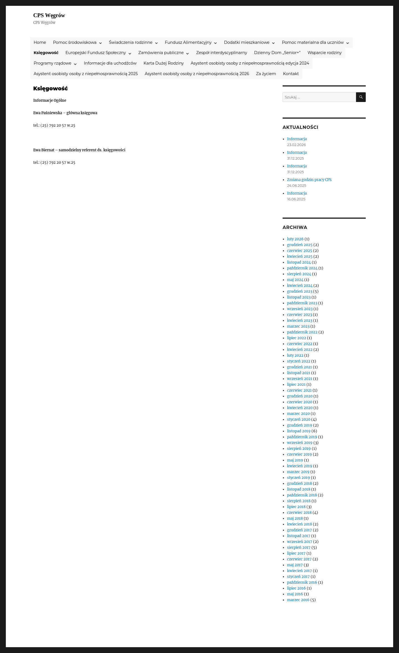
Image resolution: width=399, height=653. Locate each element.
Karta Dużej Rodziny (164, 63)
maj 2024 (295, 279)
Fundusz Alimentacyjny (188, 42)
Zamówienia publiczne (161, 52)
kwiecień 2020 (300, 407)
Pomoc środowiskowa (74, 42)
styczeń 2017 (298, 576)
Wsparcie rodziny (325, 52)
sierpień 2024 (299, 274)
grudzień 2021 (299, 367)
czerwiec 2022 (299, 343)
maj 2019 (295, 460)
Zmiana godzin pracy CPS (309, 179)
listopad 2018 (298, 489)
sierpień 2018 (299, 501)
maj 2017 (295, 565)
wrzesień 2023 (300, 309)
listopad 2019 (299, 431)
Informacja (297, 139)
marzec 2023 (298, 326)
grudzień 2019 (299, 425)
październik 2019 (302, 437)
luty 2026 (295, 239)
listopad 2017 (298, 536)
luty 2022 (295, 355)
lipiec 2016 (296, 588)
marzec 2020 (298, 413)
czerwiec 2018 (299, 512)
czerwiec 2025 (299, 250)
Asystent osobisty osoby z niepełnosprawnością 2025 (86, 73)
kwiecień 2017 (299, 570)
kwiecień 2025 (300, 256)
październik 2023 (302, 303)
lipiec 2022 (296, 338)
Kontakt (291, 73)
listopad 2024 (299, 262)
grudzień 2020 (300, 396)
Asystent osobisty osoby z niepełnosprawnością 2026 (197, 73)
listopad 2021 (298, 373)
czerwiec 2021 (299, 390)
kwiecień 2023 (299, 320)
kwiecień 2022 (300, 349)
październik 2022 (302, 332)
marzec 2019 (298, 472)
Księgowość (46, 52)
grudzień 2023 (299, 291)
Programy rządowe (52, 63)
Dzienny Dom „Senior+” (277, 52)
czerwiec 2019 (299, 454)
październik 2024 (302, 268)
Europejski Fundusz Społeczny (95, 52)
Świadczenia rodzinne (130, 42)
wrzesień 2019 (300, 442)
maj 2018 (295, 518)
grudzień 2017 (299, 530)
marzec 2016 (298, 600)
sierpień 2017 (299, 547)
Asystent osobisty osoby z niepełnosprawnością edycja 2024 (250, 63)
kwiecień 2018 (299, 524)
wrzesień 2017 (299, 541)
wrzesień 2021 (299, 378)
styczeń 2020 (298, 419)
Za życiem (266, 73)
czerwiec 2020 (299, 402)
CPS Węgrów (49, 15)
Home (40, 42)
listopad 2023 (299, 297)
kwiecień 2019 (299, 466)
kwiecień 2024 (300, 285)
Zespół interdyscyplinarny (221, 52)
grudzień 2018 (299, 483)
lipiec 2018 (296, 506)
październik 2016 (302, 582)
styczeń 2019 (298, 477)
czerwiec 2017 (299, 559)
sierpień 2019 (299, 448)
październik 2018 (302, 495)
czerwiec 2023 (299, 314)
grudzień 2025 (300, 245)
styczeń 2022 (298, 361)
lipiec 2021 (296, 384)
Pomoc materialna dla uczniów (313, 42)
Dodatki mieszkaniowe (247, 42)
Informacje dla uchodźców (110, 63)
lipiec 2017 (296, 553)
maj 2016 (295, 594)
